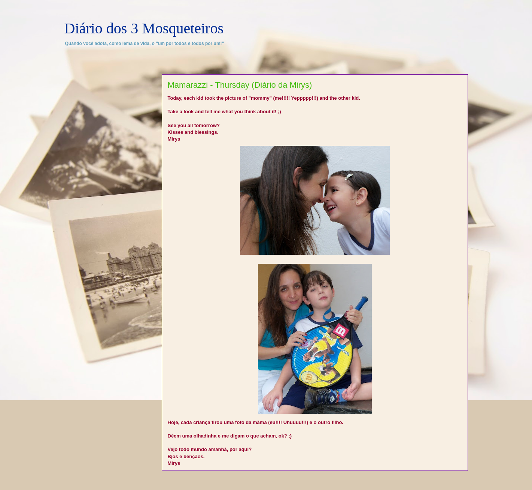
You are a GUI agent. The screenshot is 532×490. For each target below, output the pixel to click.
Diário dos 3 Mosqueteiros (144, 28)
